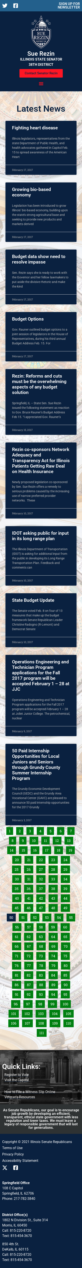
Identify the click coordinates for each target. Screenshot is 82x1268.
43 (54, 897)
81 (18, 974)
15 (24, 849)
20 (18, 859)
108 (42, 1022)
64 (54, 936)
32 (42, 878)
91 (18, 993)
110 (70, 1022)
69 (54, 945)
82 (29, 974)
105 (69, 1013)
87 (30, 984)
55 (72, 917)
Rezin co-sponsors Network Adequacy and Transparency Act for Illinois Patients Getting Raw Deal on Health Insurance (41, 460)
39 (66, 888)
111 (43, 1032)
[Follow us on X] (6, 5)
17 (48, 849)
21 (30, 859)
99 (53, 1003)
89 (54, 984)
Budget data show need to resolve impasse (38, 259)
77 (30, 965)
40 (18, 897)
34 (66, 878)
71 (18, 955)
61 (18, 936)
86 (17, 984)
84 (54, 974)
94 (54, 993)
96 (17, 1003)
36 (29, 888)
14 (13, 849)
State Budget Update (33, 600)
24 (66, 859)
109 (56, 1022)
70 (66, 945)
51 (24, 917)
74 (54, 955)
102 (28, 1013)
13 (70, 840)
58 (42, 926)
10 (35, 840)
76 (17, 965)
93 (42, 993)
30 (18, 878)
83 (42, 974)
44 (66, 897)
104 (56, 1013)
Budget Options (28, 319)
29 (66, 869)
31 (30, 878)
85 (66, 974)
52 (36, 917)
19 (71, 849)
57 (30, 926)
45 (17, 907)
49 (66, 907)
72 (29, 955)
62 (29, 936)
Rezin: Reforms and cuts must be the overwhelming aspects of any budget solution (39, 384)
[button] (41, 83)
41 (30, 897)
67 (30, 945)
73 (42, 955)
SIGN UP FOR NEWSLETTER (69, 5)
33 (54, 878)
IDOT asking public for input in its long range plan (40, 536)
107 (28, 1022)
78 (42, 965)
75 (66, 955)
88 (42, 984)
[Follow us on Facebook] (17, 5)
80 (66, 965)
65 (66, 936)
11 (47, 840)
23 (54, 859)
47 (42, 907)
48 (54, 907)
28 (54, 869)
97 (29, 1003)
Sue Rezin (41, 53)
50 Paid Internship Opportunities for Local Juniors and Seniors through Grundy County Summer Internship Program (36, 764)
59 (54, 926)
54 (60, 917)
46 (29, 907)
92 (29, 993)
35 (17, 888)
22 (42, 859)
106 (15, 1022)
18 (60, 849)
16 (36, 849)
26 (29, 869)
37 (42, 888)
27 (42, 869)
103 (42, 1013)
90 (66, 984)
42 (42, 897)
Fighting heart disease (35, 127)
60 (66, 926)
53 (48, 917)
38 (54, 888)
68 (42, 945)
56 (18, 926)
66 (17, 945)
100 (66, 1003)
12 (58, 840)
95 (66, 993)
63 (42, 936)
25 (17, 869)
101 (15, 1013)
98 (41, 1003)
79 (54, 965)
